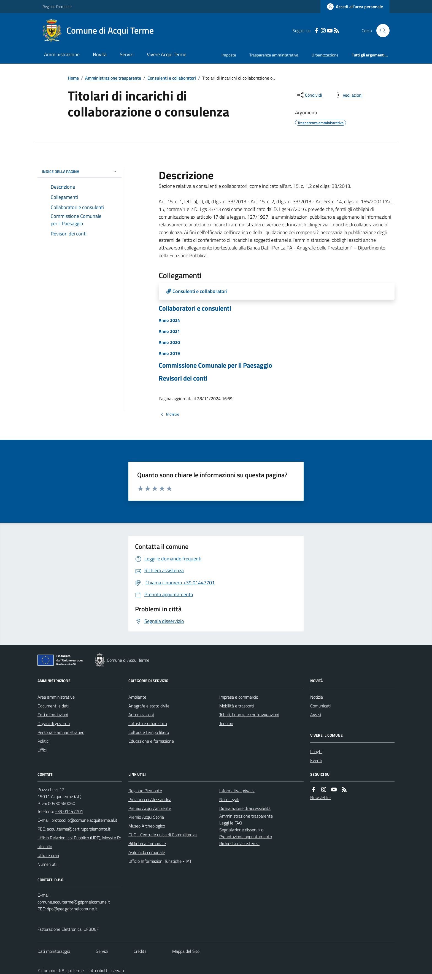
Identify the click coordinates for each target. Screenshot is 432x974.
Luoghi (316, 751)
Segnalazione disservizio (241, 829)
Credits (140, 951)
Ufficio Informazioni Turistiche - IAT (159, 861)
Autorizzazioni (141, 714)
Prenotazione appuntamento (245, 836)
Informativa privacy (237, 790)
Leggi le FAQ (230, 823)
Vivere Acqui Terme (166, 54)
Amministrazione (62, 54)
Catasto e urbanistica (147, 723)
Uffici (42, 750)
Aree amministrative (56, 697)
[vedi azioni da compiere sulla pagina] (348, 95)
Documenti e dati (53, 705)
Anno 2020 (169, 342)
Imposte (229, 55)
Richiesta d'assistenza (239, 843)
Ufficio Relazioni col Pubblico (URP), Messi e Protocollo (79, 842)
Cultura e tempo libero (148, 732)
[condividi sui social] (309, 95)
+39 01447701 (69, 811)
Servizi (127, 54)
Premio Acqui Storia (146, 817)
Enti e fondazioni (52, 714)
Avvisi (315, 714)
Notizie (316, 697)
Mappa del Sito (185, 951)
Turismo (226, 723)
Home (73, 78)
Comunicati (320, 705)
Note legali (229, 799)
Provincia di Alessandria (149, 799)
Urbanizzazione (325, 55)
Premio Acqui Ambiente (149, 808)
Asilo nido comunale (146, 852)
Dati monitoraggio (53, 951)
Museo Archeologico (146, 826)
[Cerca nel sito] (381, 30)
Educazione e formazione (151, 741)
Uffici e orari (48, 855)
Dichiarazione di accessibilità (245, 808)
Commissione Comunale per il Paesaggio (215, 365)
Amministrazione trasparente (113, 78)
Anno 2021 (169, 331)
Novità (100, 54)
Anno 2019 (169, 353)
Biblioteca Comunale (147, 843)
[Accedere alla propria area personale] (355, 6)
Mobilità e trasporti (236, 705)
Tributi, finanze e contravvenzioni (249, 714)
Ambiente (137, 697)
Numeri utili (47, 864)
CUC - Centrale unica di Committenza (162, 834)
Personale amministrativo (60, 732)
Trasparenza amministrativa (273, 55)
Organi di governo (53, 723)
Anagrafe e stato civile (148, 705)
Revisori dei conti (183, 378)
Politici (43, 741)
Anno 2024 (169, 320)
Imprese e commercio (238, 697)
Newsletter (320, 797)
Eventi (316, 760)
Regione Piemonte (57, 6)
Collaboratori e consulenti (195, 308)
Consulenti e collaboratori (171, 78)
